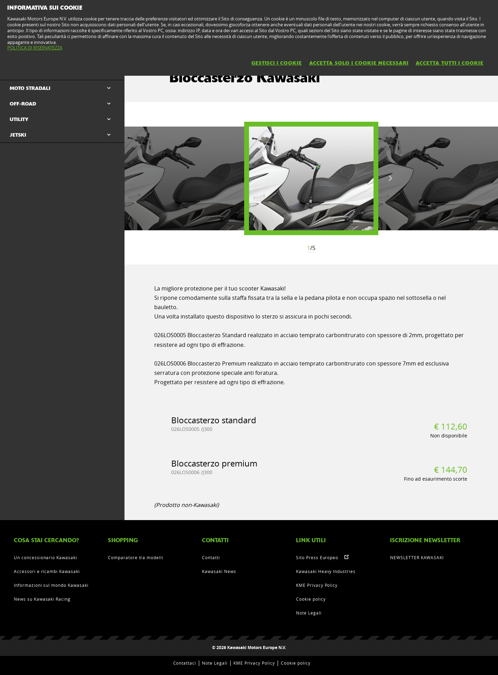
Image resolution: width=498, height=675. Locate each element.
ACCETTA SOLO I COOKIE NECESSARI (358, 63)
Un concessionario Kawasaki (45, 557)
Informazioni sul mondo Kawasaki (51, 585)
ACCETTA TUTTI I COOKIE (449, 63)
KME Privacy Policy (317, 585)
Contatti (211, 557)
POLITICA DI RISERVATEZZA (34, 48)
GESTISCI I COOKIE (276, 63)
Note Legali (309, 613)
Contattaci (184, 663)
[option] (311, 178)
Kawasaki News (219, 571)
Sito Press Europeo (317, 557)
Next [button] (390, 178)
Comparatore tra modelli (135, 557)
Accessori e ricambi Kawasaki (47, 571)
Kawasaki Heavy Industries (326, 571)
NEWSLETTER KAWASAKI (417, 557)
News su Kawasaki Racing (42, 599)
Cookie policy (310, 599)
